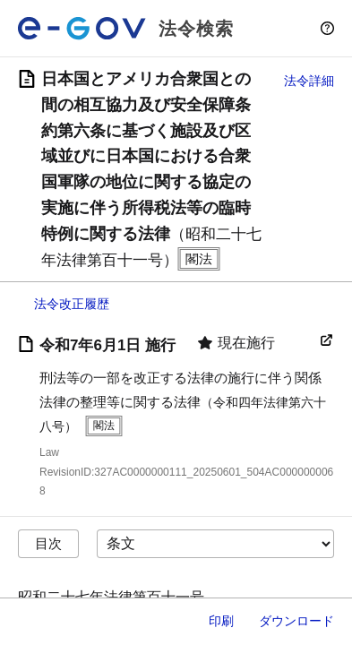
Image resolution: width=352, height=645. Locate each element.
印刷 (221, 621)
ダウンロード (296, 621)
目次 (48, 543)
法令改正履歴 (71, 304)
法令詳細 (309, 80)
